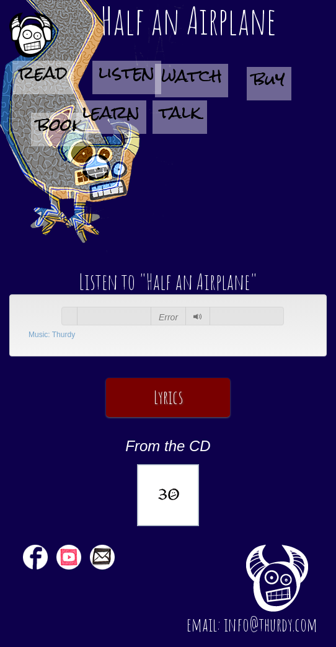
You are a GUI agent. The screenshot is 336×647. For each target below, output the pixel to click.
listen (127, 76)
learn (111, 116)
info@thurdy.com (270, 624)
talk (180, 116)
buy (269, 83)
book (59, 128)
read (43, 76)
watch (191, 79)
